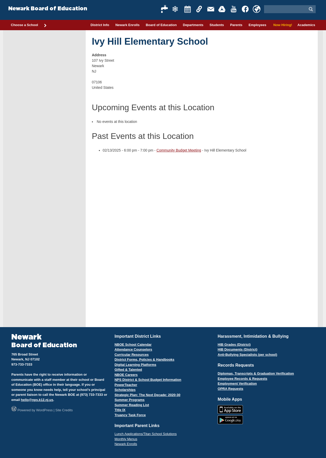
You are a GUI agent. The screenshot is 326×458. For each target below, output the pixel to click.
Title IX (120, 410)
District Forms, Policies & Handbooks (144, 359)
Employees (257, 25)
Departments (193, 25)
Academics (306, 25)
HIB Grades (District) (234, 344)
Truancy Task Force (130, 415)
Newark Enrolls (127, 25)
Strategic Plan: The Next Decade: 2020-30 (147, 395)
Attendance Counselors (133, 349)
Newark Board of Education (47, 8)
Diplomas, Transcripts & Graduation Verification (256, 373)
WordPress (44, 410)
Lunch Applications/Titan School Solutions (146, 434)
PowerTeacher (126, 385)
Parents (236, 25)
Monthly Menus (126, 439)
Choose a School (29, 25)
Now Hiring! (282, 25)
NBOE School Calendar (133, 344)
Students (217, 25)
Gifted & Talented (128, 370)
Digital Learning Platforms (135, 365)
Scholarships (125, 390)
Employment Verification (237, 383)
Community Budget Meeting (178, 150)
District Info (100, 25)
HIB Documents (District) (237, 349)
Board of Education (161, 25)
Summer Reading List (132, 405)
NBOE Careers (126, 375)
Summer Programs (130, 400)
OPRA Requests (230, 389)
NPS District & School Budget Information (148, 380)
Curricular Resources (132, 355)
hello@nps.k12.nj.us (37, 400)
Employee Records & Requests (242, 379)
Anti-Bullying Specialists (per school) (247, 355)
